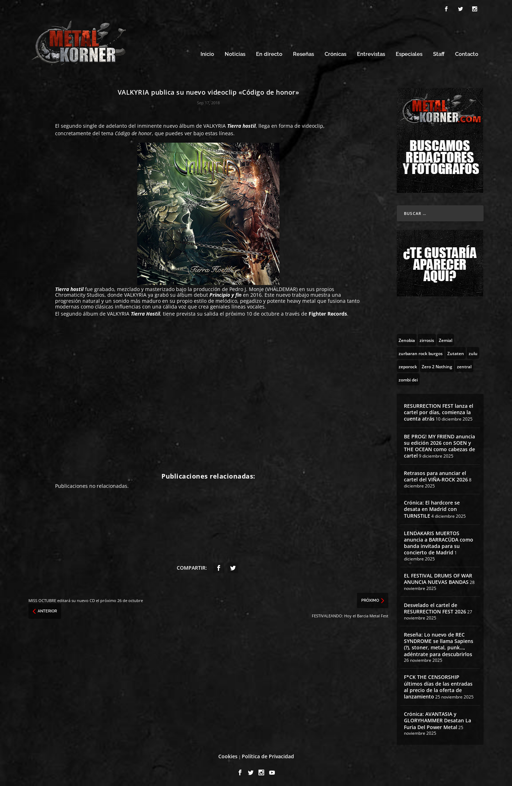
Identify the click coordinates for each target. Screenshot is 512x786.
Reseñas (303, 52)
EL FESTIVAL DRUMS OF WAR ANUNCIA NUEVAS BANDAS (438, 577)
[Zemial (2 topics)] (445, 338)
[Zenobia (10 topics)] (407, 338)
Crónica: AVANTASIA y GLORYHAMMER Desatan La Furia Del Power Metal (437, 718)
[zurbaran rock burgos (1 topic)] (420, 351)
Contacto (466, 52)
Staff (438, 52)
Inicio (207, 52)
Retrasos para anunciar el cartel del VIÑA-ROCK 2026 (436, 474)
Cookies (228, 754)
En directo (269, 52)
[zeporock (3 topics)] (408, 364)
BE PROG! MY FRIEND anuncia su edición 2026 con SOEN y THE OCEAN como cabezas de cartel (439, 444)
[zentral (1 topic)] (464, 364)
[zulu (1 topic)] (473, 351)
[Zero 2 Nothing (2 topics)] (437, 364)
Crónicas (335, 52)
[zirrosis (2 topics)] (427, 338)
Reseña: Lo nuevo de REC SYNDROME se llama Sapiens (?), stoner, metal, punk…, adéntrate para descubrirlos (438, 642)
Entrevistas (371, 52)
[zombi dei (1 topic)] (408, 377)
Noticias (235, 52)
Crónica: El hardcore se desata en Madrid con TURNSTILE (432, 507)
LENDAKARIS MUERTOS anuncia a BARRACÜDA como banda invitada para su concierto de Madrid (438, 541)
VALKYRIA (214, 123)
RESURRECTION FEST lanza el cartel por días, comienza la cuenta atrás (438, 410)
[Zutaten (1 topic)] (456, 351)
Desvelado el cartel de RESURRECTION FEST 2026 (435, 606)
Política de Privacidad (268, 754)
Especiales (409, 52)
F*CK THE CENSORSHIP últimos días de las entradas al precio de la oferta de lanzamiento (438, 685)
